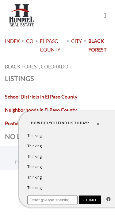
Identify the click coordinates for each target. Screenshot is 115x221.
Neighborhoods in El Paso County (41, 110)
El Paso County (50, 45)
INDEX (12, 41)
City (76, 41)
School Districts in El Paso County (41, 96)
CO (29, 41)
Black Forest (97, 45)
